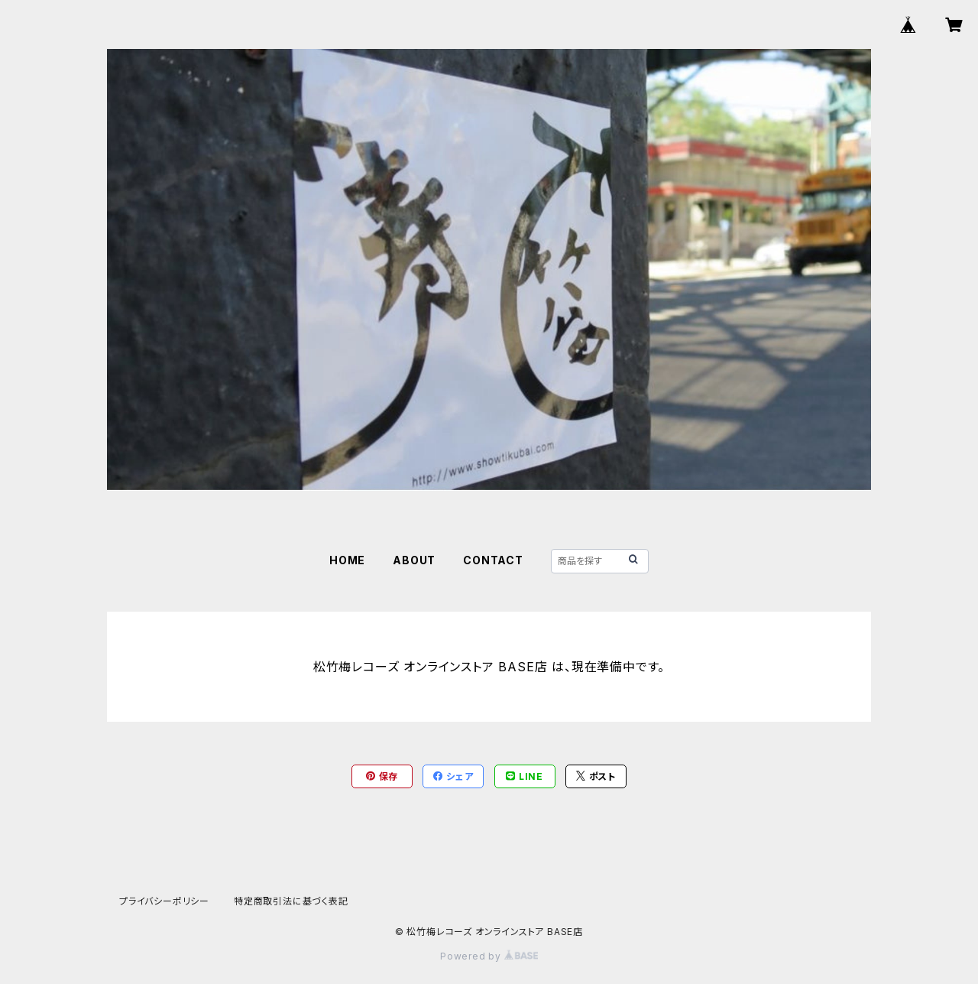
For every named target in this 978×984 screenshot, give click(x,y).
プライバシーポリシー (164, 901)
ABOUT (414, 560)
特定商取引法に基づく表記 (291, 901)
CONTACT (493, 560)
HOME (347, 560)
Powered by (489, 956)
